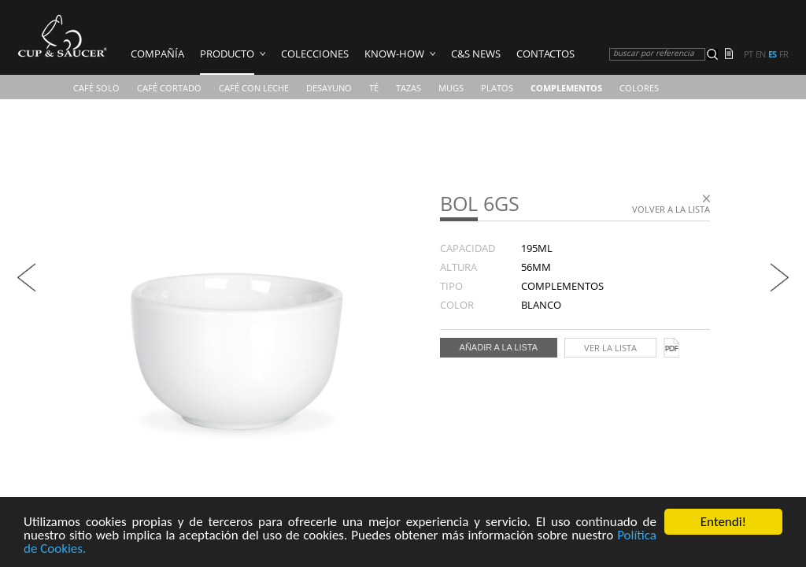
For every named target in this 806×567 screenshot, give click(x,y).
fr (783, 54)
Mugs (451, 88)
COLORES (639, 88)
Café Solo (96, 88)
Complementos (566, 88)
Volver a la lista (671, 209)
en (760, 54)
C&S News (476, 53)
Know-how (394, 53)
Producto (227, 53)
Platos (497, 88)
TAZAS (408, 88)
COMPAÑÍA (157, 53)
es (772, 54)
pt (748, 54)
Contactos (545, 53)
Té (374, 88)
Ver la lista (610, 348)
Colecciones (315, 53)
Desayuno (329, 88)
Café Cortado (169, 88)
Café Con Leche (254, 88)
